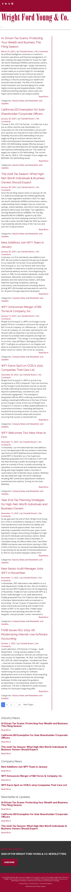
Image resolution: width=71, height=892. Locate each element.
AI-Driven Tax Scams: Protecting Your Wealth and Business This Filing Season (22, 42)
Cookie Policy (33, 883)
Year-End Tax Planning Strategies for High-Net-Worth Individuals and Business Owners (24, 504)
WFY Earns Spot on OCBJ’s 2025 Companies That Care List (34, 785)
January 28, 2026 (8, 118)
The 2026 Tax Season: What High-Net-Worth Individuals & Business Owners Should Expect (23, 178)
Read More (43, 96)
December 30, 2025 (9, 374)
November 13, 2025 (10, 513)
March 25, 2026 (8, 51)
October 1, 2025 (8, 643)
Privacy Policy (23, 883)
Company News (18, 298)
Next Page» (28, 704)
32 (19, 704)
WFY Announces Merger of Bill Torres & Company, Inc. (32, 776)
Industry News (18, 100)
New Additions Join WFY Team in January (24, 766)
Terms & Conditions (45, 883)
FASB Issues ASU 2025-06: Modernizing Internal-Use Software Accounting (24, 634)
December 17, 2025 (9, 442)
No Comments (41, 51)
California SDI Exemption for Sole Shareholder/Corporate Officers (34, 736)
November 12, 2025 (10, 577)
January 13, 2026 (8, 316)
